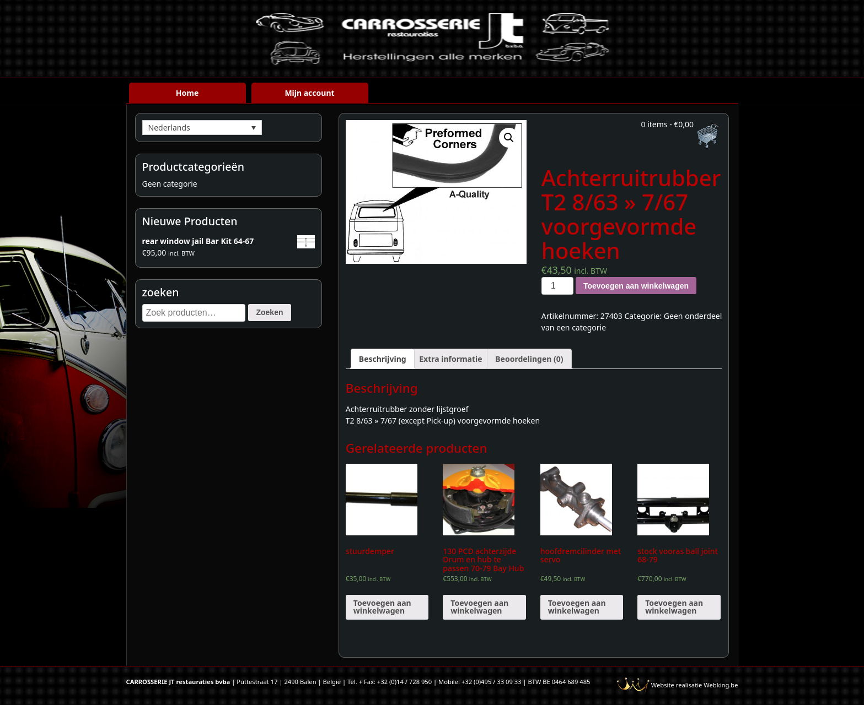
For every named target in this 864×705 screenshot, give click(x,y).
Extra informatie (450, 359)
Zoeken (269, 312)
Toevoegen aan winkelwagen (636, 285)
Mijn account (309, 93)
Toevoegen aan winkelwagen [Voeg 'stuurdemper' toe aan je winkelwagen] (382, 607)
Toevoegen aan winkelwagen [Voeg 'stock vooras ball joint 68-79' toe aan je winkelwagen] (674, 607)
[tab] (383, 359)
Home (187, 93)
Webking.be (721, 685)
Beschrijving (382, 359)
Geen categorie (169, 183)
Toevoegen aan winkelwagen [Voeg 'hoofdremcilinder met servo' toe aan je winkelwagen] (577, 607)
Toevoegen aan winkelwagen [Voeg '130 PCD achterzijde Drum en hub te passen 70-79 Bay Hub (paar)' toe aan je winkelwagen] (479, 607)
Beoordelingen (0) (529, 359)
